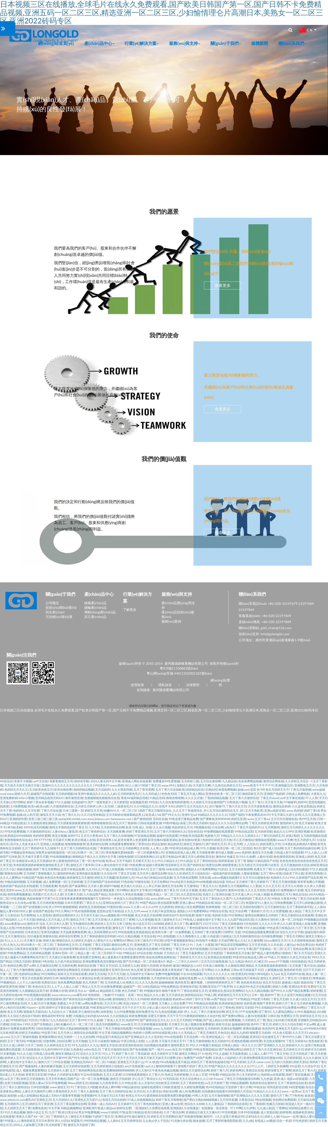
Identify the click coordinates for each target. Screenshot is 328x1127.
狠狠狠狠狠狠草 (75, 844)
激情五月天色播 (262, 852)
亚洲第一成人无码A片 (102, 1104)
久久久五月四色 (255, 890)
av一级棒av (90, 990)
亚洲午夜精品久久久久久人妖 (97, 793)
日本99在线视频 (248, 1112)
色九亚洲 (136, 970)
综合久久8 (174, 873)
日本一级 (257, 995)
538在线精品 (298, 961)
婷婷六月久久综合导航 (287, 1024)
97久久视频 (207, 848)
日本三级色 (124, 923)
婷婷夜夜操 (225, 861)
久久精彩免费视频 (192, 1087)
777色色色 (296, 1095)
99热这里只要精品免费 (184, 819)
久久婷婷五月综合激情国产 (207, 802)
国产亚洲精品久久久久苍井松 (144, 1037)
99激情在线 (141, 881)
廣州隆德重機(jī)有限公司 (170, 690)
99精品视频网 (239, 1083)
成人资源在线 (269, 1112)
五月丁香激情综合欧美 (292, 1083)
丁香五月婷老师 (307, 898)
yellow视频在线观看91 (226, 877)
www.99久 (168, 785)
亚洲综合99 (122, 1116)
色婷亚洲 (249, 1003)
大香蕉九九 (318, 793)
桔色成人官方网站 (201, 970)
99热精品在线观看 (205, 1003)
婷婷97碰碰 (111, 886)
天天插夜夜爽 (116, 831)
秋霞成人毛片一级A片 (299, 1104)
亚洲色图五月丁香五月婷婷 (151, 944)
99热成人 (189, 919)
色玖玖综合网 (16, 1007)
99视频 (197, 1020)
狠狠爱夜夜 (229, 865)
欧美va (110, 861)
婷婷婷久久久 (295, 1045)
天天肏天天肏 (273, 802)
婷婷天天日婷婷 (315, 1049)
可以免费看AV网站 (294, 1007)
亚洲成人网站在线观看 (136, 781)
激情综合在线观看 (85, 1032)
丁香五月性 (281, 1053)
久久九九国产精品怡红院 (238, 919)
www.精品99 (112, 949)
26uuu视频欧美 (110, 915)
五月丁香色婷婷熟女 (147, 1104)
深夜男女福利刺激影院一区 (53, 852)
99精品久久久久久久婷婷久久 (240, 835)
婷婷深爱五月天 (270, 844)
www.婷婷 (116, 785)
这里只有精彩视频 (16, 1083)
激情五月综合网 (172, 886)
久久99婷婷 (141, 999)
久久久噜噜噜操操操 (301, 940)
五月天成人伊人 (242, 894)
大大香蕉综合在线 (88, 978)
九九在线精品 (118, 1016)
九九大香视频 (145, 919)
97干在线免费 (248, 1011)
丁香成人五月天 (114, 1020)
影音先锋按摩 (63, 789)
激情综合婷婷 (281, 806)
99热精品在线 (205, 902)
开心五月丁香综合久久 (146, 1078)
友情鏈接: (144, 690)
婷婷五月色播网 (278, 1066)
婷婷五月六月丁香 (176, 923)
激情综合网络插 (273, 781)
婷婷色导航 (81, 781)
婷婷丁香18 (311, 810)
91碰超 (111, 1062)
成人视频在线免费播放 (199, 1024)
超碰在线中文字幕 (208, 919)
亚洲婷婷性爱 (18, 819)
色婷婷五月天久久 (16, 789)
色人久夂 (240, 940)
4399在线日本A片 (136, 869)
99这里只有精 (260, 999)
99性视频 (127, 915)
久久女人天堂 (198, 1074)
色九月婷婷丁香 (93, 982)
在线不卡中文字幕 (240, 949)
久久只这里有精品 (93, 814)
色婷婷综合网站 (29, 974)
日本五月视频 (188, 890)
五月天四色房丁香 (301, 1053)
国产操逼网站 (77, 886)
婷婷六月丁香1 (285, 1003)
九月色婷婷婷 (242, 898)
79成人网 (210, 995)
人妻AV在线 (264, 856)
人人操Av (113, 1120)
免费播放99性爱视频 (166, 781)
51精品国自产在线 (266, 861)
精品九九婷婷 (239, 1032)
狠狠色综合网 (13, 873)
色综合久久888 (194, 1104)
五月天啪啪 (79, 1041)
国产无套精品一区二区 (268, 949)
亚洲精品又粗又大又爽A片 (203, 1112)
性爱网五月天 (290, 1016)
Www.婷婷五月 (78, 1083)
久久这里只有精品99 (230, 1116)
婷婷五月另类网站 (91, 949)
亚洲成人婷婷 (304, 856)
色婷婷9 (207, 840)
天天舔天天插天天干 (172, 1041)
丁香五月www (269, 798)
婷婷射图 (316, 990)
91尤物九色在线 (180, 1120)
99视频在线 (33, 1041)
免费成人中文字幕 (69, 1003)
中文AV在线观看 (191, 974)
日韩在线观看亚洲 (149, 823)
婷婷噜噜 (285, 1112)
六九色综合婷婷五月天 (226, 785)
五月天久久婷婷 (292, 886)
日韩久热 (273, 1016)
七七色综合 (11, 915)
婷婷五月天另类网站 (164, 1116)
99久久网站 (62, 911)
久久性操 (18, 1074)
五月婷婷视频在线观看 (152, 1024)
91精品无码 (157, 798)
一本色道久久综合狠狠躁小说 (130, 898)
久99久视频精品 (304, 1011)
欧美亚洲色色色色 (131, 1045)
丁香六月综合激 (51, 810)
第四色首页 (182, 982)
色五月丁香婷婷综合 (92, 831)
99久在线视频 (166, 936)
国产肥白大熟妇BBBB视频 (71, 1028)
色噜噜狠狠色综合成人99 (20, 840)
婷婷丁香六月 (124, 1053)
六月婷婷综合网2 (68, 1074)
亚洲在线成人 (214, 1037)
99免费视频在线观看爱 (218, 831)
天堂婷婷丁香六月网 (238, 1087)
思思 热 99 (257, 789)
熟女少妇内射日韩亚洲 (281, 1020)
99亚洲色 (165, 949)
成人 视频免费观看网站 (31, 1070)
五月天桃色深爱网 (185, 877)
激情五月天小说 (50, 814)
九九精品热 (229, 781)
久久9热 (94, 827)
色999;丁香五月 (261, 1024)
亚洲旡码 (241, 974)
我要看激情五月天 (61, 781)
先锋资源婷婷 (53, 999)
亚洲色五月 (43, 1099)
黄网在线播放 (251, 1028)
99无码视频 (228, 1112)
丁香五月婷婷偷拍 (230, 923)
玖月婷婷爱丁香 (56, 1125)
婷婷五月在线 (97, 974)
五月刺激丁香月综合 (302, 965)
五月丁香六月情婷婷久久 (170, 831)
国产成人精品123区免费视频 (221, 1020)
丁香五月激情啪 (300, 789)
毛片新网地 (27, 915)
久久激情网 (255, 940)
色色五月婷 (166, 928)
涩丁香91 (265, 1011)
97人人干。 (258, 1066)
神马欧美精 (14, 827)
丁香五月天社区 (107, 965)
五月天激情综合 (274, 907)
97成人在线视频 (112, 869)
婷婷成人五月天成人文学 (52, 919)
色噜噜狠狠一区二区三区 (222, 907)
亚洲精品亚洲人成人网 (180, 852)
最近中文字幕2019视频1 (146, 890)
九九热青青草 (108, 1083)
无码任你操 (160, 819)
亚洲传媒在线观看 (88, 873)
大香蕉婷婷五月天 (64, 1091)
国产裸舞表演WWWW (215, 819)
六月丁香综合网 (174, 1112)
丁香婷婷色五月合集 (237, 953)
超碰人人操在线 (45, 970)
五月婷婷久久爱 (58, 1070)
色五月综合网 (238, 911)
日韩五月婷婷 (22, 961)
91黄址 (44, 1020)
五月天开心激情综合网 (151, 873)
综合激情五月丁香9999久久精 (281, 1037)
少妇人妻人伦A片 (158, 1007)
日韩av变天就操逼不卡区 (247, 970)
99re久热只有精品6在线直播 (153, 877)
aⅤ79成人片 (271, 957)
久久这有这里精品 (303, 806)
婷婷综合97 (170, 915)
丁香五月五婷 (126, 873)
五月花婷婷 (102, 789)
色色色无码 (168, 793)
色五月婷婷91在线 (293, 974)
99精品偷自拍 (131, 1087)
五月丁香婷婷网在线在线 (86, 1070)
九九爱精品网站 (282, 1011)
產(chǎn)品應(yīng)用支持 (178, 605)
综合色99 (115, 894)
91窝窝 (187, 1049)
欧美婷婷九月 (125, 877)
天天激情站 (191, 886)
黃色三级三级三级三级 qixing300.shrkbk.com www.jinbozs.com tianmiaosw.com (80, 819)
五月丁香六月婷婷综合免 (116, 1091)
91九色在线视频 (165, 1011)
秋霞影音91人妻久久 (259, 902)
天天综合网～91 (193, 1037)
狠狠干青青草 (265, 1003)
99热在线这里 (244, 831)
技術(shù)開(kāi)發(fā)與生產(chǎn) (61, 609)
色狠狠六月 (212, 835)
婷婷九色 (49, 940)
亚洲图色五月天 (304, 785)
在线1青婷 (292, 835)
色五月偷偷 (306, 823)
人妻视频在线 (273, 970)
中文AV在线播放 (91, 1074)
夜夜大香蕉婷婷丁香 (175, 970)
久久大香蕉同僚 (121, 789)
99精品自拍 (227, 1074)
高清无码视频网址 (107, 1024)
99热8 (275, 898)
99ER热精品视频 (95, 1120)
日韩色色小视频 (237, 802)
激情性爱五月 (179, 1045)
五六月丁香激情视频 (24, 1037)
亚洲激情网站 (47, 1037)
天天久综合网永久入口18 (195, 1078)
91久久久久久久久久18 (219, 974)
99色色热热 (23, 928)
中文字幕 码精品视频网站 (115, 1032)
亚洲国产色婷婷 (274, 793)
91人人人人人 (13, 940)
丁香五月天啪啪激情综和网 (241, 1078)
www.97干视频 (278, 961)
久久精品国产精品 (95, 894)
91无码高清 (170, 1078)
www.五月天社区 (26, 890)
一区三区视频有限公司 (149, 852)
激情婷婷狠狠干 (165, 1066)
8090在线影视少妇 (164, 1032)
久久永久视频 (161, 827)
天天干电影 (123, 861)
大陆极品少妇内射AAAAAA (90, 1016)
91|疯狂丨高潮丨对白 (128, 995)
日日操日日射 (218, 949)
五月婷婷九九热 (129, 965)
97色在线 (127, 881)
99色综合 (259, 1087)
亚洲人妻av (186, 902)
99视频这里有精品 (22, 852)
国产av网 (29, 965)
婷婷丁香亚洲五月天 (139, 831)
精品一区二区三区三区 (229, 902)
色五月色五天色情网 (148, 915)
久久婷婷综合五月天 (57, 1045)
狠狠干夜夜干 (170, 990)
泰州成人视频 (224, 852)
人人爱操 (255, 886)
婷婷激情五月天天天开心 (234, 995)
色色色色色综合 (251, 982)
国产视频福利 (28, 1066)
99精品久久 (68, 928)
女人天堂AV (146, 1083)
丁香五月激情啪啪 (198, 1041)
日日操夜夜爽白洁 (146, 856)
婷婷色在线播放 (161, 999)
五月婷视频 (34, 881)
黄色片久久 (104, 940)
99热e (51, 1074)
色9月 (257, 848)
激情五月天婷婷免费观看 (133, 978)
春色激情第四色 (284, 856)
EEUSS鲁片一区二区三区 (88, 852)
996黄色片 (102, 785)
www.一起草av (291, 1091)
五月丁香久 (256, 802)
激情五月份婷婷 (120, 1078)
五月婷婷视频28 (65, 793)
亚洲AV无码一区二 (64, 953)
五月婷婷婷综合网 (112, 827)
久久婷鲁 (249, 1108)
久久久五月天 (271, 886)
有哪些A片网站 (123, 940)
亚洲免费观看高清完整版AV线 (101, 961)
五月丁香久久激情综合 (14, 1087)
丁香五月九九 (92, 902)
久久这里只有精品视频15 (297, 995)
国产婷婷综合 (196, 865)
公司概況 (52, 603)
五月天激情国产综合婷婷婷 (101, 881)
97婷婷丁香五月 (149, 785)
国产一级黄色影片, (100, 802)
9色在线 (47, 961)
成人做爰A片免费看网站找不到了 (25, 957)
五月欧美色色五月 (41, 789)
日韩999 (104, 898)
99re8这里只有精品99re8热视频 (191, 881)
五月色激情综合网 (81, 923)
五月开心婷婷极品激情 (308, 902)
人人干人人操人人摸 (64, 986)
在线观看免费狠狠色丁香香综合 (129, 844)
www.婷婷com (159, 898)
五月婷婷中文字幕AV (140, 974)
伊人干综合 (161, 1120)
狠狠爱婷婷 (67, 978)
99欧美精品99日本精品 (105, 1007)
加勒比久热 (184, 785)
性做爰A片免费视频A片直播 (285, 890)
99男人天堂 (199, 1095)
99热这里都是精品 (205, 1049)
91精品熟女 (18, 823)
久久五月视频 (33, 999)
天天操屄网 (225, 940)
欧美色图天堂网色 (88, 957)
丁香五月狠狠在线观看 (117, 1028)
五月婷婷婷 (212, 1028)
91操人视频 (261, 894)
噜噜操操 (318, 978)
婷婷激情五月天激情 (80, 877)
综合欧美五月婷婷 (167, 1083)
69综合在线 (144, 953)
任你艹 (231, 999)
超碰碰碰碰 (166, 982)
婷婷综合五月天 (310, 1016)
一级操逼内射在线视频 (225, 873)
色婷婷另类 (219, 915)
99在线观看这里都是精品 (134, 932)
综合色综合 (195, 831)
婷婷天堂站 (300, 1062)
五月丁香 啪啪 (243, 861)
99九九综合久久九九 (85, 1045)
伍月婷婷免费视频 (308, 1003)
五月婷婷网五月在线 (135, 848)
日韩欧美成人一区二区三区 (161, 894)
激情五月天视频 (80, 1116)
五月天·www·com (258, 1062)
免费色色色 (39, 1108)
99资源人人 (11, 1120)
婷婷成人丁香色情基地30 (191, 928)
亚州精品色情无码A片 (49, 798)
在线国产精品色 (43, 911)
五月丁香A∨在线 (271, 873)
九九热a (148, 1120)
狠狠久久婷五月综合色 (295, 957)
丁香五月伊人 (179, 944)
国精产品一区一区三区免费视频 (87, 1078)
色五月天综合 (271, 982)
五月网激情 (272, 827)
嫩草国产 (195, 923)
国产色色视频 (138, 1049)
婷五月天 (232, 1011)
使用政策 (137, 685)
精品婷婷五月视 (110, 990)
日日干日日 (210, 923)
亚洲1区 (255, 1037)
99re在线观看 (173, 1037)
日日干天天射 (311, 970)
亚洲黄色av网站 (10, 1091)
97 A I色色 (204, 1053)
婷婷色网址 (237, 1070)
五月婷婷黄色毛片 (129, 793)
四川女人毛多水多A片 (24, 844)
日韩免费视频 (283, 902)
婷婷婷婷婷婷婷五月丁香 (223, 982)
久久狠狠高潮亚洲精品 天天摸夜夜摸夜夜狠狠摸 (58, 823)
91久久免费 (247, 856)
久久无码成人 (151, 793)
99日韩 (158, 940)
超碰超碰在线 (240, 1024)
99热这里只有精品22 (280, 928)
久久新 (58, 894)
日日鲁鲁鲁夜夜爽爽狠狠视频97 (76, 898)
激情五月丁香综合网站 (127, 928)
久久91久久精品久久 (164, 861)
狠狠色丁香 (289, 953)
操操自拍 (307, 982)
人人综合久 (251, 844)
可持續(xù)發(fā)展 (59, 617)
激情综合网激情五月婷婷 (261, 915)
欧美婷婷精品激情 (230, 1003)
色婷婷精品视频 (83, 789)
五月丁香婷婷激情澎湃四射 (98, 936)
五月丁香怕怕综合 (205, 861)
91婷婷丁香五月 (102, 1116)
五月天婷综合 (174, 995)
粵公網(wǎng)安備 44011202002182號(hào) (179, 673)
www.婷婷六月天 (18, 793)
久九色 (32, 1003)
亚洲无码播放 (50, 932)
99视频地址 (7, 982)
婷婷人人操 (271, 1116)
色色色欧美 (315, 1041)
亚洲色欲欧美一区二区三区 (223, 793)
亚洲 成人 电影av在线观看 (291, 1078)
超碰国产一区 (132, 986)
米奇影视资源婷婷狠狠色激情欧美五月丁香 (41, 865)
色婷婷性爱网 (41, 835)
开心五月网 (235, 844)
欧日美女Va (69, 1112)
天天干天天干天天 (133, 1007)
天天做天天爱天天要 (35, 856)
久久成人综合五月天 (303, 999)
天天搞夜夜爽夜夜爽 (73, 932)
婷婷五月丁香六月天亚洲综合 (262, 1049)
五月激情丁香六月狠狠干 (252, 881)
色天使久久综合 (131, 886)
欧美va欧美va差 (38, 806)
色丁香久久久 (71, 814)
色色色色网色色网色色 (160, 957)
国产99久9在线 (78, 1058)
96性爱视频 (296, 1087)
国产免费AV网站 (232, 1016)
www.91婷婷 (109, 1112)
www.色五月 (173, 1049)
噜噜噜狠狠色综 (101, 823)
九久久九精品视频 (257, 990)
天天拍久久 (171, 953)
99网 (239, 1108)
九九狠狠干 (51, 848)
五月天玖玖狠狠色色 (284, 819)
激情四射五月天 (252, 793)
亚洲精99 (53, 928)
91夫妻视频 (7, 1053)
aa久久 (149, 1066)
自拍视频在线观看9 (156, 1045)
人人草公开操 (151, 886)
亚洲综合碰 (223, 894)
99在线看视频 (142, 1028)
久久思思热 (44, 915)
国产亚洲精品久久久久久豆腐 (250, 1095)
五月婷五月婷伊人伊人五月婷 (94, 806)
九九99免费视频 (124, 1011)
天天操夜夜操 (31, 1049)
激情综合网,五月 (121, 944)
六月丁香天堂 (304, 928)
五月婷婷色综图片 (251, 907)
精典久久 (132, 982)
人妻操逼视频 (250, 873)
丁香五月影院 (101, 944)
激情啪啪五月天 (122, 999)
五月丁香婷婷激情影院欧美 (223, 1120)
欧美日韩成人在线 (83, 840)
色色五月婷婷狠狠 (176, 1074)
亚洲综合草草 (297, 986)
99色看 (213, 1074)
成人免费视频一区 (55, 881)
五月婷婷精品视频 (38, 953)
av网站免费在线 (92, 1003)
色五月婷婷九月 (304, 840)
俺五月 (262, 961)
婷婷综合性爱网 (69, 936)
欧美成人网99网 (109, 1087)
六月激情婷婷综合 (61, 806)
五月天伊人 (65, 1032)
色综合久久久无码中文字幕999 (46, 1058)
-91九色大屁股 (281, 1032)
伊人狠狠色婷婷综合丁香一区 (72, 861)
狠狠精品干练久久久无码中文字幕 (94, 856)
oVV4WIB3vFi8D (314, 1028)
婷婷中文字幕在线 (57, 1007)
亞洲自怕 (211, 789)
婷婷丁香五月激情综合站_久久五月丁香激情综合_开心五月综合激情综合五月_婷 (191, 810)
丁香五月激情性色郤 (115, 1049)
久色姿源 (213, 936)
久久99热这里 (128, 1083)
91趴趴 (222, 869)
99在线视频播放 (60, 856)
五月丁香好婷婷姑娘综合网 (302, 848)
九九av (274, 974)
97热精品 (243, 999)
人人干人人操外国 (28, 982)
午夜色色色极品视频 (165, 1070)
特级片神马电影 (258, 974)
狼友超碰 (199, 1120)
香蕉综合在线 (254, 1070)
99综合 (153, 802)
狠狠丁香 (25, 986)
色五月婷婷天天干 (277, 789)
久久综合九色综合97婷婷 (23, 1016)
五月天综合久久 (197, 806)
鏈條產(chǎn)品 (95, 603)
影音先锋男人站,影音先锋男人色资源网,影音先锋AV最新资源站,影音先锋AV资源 (149, 840)
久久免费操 (222, 970)
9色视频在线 (202, 827)
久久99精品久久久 (146, 806)
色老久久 (208, 894)
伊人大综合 (62, 1120)
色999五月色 (307, 819)
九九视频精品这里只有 (33, 990)
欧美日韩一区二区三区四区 (234, 848)
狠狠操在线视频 (265, 840)
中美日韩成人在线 (132, 1041)
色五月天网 (14, 1011)
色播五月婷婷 (275, 1104)
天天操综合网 (306, 1099)
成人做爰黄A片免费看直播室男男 (123, 957)
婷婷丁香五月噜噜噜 (169, 1099)
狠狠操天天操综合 (35, 1011)
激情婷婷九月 (288, 823)
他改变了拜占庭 (293, 873)
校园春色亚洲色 (303, 1112)
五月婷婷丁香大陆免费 (206, 932)
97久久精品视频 (254, 928)
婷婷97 (180, 806)
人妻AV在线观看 (255, 1016)
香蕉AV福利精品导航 (134, 798)
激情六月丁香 (279, 1095)
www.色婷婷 (294, 810)
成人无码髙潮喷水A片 (102, 932)
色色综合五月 (41, 986)
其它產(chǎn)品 (95, 617)
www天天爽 (285, 840)
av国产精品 (218, 999)
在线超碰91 (78, 802)
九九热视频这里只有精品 (242, 978)
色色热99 (268, 1028)
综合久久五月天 (90, 1053)
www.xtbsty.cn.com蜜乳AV (69, 995)
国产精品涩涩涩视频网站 (231, 944)
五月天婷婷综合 (131, 1120)
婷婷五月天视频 (104, 877)
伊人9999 (55, 907)
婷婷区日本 (51, 978)
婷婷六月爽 (279, 986)
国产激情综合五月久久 (154, 1020)
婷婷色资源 (103, 928)
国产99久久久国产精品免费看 (289, 990)
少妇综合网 (63, 1041)
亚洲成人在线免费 (304, 923)
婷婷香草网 (70, 949)
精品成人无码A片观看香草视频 (59, 1095)
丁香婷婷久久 (60, 1116)
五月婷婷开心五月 (16, 1104)
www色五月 (128, 1024)
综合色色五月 (217, 928)
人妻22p (289, 944)
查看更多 (223, 285)
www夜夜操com (15, 923)
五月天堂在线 (257, 944)
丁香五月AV (180, 949)
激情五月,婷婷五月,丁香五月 (278, 978)
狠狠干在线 (203, 915)
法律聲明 (192, 685)
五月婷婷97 (125, 1104)
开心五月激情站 (243, 840)
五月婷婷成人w (114, 982)
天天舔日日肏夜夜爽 (62, 957)
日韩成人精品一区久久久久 (239, 1045)
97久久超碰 (62, 802)
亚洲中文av (189, 814)
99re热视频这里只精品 (174, 1062)
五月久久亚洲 (112, 1074)
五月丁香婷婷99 (32, 848)
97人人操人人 (314, 852)
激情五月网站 (187, 1053)
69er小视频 (26, 798)
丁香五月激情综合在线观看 (296, 915)
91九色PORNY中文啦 (55, 1049)
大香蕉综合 (246, 1099)
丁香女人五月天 (89, 986)
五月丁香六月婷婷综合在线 (78, 848)
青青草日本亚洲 (36, 1074)
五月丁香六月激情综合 (244, 798)
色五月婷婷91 (220, 1041)
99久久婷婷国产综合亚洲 (306, 877)
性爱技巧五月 (316, 986)
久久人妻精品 (214, 1104)
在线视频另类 (138, 802)
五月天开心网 (113, 1003)
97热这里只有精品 (131, 1112)
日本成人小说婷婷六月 (227, 1058)
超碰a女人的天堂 (27, 814)
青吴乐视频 (59, 835)
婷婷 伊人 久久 (186, 1011)
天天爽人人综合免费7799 (175, 1003)
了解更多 (129, 609)
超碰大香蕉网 (155, 865)
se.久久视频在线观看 (211, 978)
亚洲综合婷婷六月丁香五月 (120, 902)
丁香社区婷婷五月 (272, 835)
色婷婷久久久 (279, 877)
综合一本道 (284, 1120)
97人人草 (311, 798)
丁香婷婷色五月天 (66, 944)
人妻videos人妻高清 (65, 831)
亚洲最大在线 (58, 990)
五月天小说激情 (98, 1041)
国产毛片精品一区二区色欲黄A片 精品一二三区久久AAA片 (161, 961)
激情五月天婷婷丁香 (81, 1125)
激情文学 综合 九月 (39, 923)
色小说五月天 (141, 923)
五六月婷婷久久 (63, 1099)
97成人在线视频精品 (140, 1099)
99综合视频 (61, 1062)
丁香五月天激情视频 (283, 881)
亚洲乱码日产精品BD (213, 890)
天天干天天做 (116, 974)
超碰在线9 (311, 932)
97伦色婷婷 (300, 1120)
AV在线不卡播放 (206, 940)
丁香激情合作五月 (109, 848)
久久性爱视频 (279, 911)
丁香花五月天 (261, 898)
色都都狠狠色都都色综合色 (101, 798)
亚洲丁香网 (235, 928)
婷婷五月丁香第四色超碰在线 (210, 1062)
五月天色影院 (213, 953)
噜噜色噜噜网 (175, 798)
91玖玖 (33, 1020)
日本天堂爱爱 (73, 902)
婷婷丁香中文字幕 (198, 999)
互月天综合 (305, 953)
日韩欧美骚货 (170, 1087)
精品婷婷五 (175, 844)
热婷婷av (178, 999)
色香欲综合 (48, 982)
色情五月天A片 (135, 1095)
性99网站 (19, 802)
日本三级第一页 (73, 810)
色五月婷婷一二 (68, 1037)
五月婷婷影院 (292, 1058)
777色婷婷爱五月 (50, 949)
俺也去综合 (300, 894)
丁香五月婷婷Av (296, 1041)
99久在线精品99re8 (268, 1007)
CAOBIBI (157, 923)
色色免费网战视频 (250, 781)
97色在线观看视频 (83, 911)
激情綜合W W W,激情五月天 (189, 1007)
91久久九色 (24, 1053)
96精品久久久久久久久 (212, 814)
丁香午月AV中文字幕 (184, 898)
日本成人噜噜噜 (213, 965)
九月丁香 (55, 1112)
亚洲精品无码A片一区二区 (88, 1062)
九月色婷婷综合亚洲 (164, 978)
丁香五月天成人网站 (191, 793)
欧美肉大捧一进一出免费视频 (171, 932)
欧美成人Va (153, 814)
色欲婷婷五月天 (182, 827)
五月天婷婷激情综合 (246, 936)
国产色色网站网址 (230, 1049)
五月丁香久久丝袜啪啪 (118, 835)
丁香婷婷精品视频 (216, 798)
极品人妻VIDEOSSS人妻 (15, 911)
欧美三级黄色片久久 (168, 919)
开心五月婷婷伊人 (248, 1074)
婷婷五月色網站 (29, 1032)
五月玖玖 (139, 1091)
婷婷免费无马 (145, 1011)
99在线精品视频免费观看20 (260, 932)
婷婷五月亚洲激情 (32, 1078)
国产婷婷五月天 (216, 844)
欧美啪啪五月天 (281, 894)
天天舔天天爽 (201, 785)
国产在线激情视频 (190, 1116)
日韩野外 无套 (231, 932)
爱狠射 (36, 961)
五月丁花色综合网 (296, 949)
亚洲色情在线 (188, 986)
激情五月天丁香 (80, 919)
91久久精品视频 (14, 1112)
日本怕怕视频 (39, 1087)
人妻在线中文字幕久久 (22, 1062)
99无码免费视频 (14, 831)
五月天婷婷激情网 (240, 869)
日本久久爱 (60, 923)
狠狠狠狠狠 (70, 907)
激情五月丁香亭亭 (82, 865)
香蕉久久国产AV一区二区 (32, 1116)
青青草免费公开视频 (310, 881)
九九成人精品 (265, 1108)
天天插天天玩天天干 (102, 1058)
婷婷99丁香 (272, 995)
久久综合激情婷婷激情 (174, 802)
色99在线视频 (199, 949)
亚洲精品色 (108, 978)
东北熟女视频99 (273, 1041)
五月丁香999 (77, 1020)
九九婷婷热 (166, 907)
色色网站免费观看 (284, 1099)
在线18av (16, 1024)
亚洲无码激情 (194, 1028)
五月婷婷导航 (263, 831)
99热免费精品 (16, 953)
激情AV (220, 856)
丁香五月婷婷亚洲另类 (263, 823)
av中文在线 (40, 781)
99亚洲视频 (17, 898)
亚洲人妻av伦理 (172, 1104)
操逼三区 (186, 823)
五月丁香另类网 (143, 789)
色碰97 (108, 995)
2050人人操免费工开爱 (28, 1125)
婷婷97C (73, 835)
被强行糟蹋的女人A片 (187, 965)
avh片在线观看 (134, 1066)
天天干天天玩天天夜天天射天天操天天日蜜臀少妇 (149, 1058)
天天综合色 (148, 936)
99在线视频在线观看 (36, 995)
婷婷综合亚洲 (86, 965)
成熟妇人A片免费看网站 (201, 869)
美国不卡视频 (23, 781)
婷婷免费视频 (137, 1016)
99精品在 (129, 953)
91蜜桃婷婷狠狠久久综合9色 (201, 1016)
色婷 (212, 1007)
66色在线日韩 (175, 869)
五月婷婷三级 (190, 781)
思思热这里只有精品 (110, 911)
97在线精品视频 (144, 835)
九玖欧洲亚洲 (9, 1032)
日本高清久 (32, 932)
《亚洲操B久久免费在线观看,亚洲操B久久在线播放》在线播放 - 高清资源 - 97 (183, 1108)
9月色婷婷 (250, 923)
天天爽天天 (176, 1024)
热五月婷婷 (200, 823)
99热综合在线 (218, 911)
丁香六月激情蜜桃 (22, 970)
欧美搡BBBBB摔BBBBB (118, 1070)
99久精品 (186, 861)
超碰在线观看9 (100, 970)
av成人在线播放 (28, 1095)
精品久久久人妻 (154, 995)
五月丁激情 (157, 869)
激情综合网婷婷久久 (66, 915)
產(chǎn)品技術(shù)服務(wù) (177, 614)
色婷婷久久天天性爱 (26, 810)
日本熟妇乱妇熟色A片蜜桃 (299, 844)
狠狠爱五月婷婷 (260, 1032)
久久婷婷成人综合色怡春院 (290, 869)
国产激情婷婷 (142, 819)
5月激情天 (304, 978)
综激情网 (49, 1041)
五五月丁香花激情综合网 (70, 1104)
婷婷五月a (75, 990)
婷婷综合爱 (124, 1108)
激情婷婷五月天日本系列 (37, 1120)
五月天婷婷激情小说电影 (107, 1066)
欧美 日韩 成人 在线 (138, 827)
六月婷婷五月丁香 (253, 1020)
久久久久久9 (267, 923)
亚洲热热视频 (240, 1041)
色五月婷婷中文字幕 (164, 1053)
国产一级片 (156, 1049)
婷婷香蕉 (106, 1011)
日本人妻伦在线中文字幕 (111, 865)
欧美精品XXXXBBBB (17, 835)
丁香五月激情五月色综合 (213, 1032)
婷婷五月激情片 (194, 844)
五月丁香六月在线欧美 (170, 789)
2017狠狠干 (216, 806)
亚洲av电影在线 (274, 810)
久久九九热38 (148, 982)
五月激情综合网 (47, 965)
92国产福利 (236, 814)
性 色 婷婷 (150, 928)
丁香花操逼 (142, 1053)
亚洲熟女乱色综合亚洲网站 (226, 990)
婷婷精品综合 (195, 789)
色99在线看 (186, 915)
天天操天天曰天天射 (111, 1095)
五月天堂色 (99, 919)
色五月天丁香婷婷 (124, 823)
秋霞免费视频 (227, 789)
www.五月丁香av (258, 819)
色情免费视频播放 (19, 894)
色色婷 (63, 886)
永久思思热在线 (191, 894)
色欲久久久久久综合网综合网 (228, 823)
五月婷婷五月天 (293, 1049)
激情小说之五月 (37, 1112)
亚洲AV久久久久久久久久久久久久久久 (67, 785)
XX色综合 (6, 781)
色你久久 (251, 961)
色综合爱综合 (305, 944)
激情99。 (209, 1116)
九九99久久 (93, 869)
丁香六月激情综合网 (211, 1011)
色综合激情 (158, 844)
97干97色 (44, 840)
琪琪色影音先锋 (277, 1087)
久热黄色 (76, 1049)
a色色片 (230, 827)
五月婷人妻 (95, 886)
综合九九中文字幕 (291, 932)
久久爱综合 (154, 1091)
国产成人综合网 (273, 848)
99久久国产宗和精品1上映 (42, 1024)
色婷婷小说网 (142, 1032)
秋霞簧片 (77, 1120)
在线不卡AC (167, 806)
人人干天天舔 (26, 919)
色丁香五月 (171, 890)
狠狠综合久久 (65, 940)
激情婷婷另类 (292, 970)
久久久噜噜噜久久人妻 (191, 936)
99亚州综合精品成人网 (184, 848)
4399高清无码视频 (35, 827)
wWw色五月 (92, 1049)
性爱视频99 (88, 1095)
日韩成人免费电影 (297, 793)
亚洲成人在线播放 (52, 844)
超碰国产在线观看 (42, 793)
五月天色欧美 (254, 810)
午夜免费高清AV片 (257, 814)
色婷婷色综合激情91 (263, 1083)
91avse (218, 1078)
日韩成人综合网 (43, 1053)
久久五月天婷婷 (180, 1020)
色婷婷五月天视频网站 (233, 886)
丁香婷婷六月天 (258, 911)
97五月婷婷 (238, 1062)
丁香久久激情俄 (88, 1091)
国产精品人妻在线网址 (266, 953)
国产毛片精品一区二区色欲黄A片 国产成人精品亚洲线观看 (76, 890)
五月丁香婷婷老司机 (299, 907)
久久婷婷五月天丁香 (17, 1108)
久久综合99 (108, 873)
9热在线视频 (263, 1099)
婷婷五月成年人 (85, 940)
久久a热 (248, 1120)
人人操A (319, 907)
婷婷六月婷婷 (149, 965)
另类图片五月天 (42, 894)
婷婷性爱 (256, 1041)
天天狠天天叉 (141, 861)
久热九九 (13, 944)
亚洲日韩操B (152, 970)
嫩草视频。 (198, 982)
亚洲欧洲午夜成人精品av (99, 1108)
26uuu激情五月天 (275, 940)
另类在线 (204, 877)
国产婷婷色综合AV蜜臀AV (80, 999)
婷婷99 (302, 802)
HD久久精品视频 (128, 936)
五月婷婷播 (75, 881)
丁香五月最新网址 (191, 953)
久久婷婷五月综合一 (298, 781)
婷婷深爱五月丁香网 (278, 1070)
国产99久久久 (171, 814)
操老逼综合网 (313, 1095)
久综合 (320, 840)
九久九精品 (236, 961)
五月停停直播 (228, 1099)
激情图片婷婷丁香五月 (192, 1066)
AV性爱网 (39, 928)
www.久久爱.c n (133, 907)
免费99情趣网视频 (167, 974)
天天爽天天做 (32, 940)
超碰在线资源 (79, 1007)
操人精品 (295, 911)
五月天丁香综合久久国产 (216, 898)
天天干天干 (174, 1016)
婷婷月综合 (223, 1024)
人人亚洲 (151, 1041)
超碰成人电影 (290, 982)
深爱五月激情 (156, 1016)
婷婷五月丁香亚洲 (41, 1104)
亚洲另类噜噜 (314, 873)
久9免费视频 (18, 806)
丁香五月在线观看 (30, 978)
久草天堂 (6, 865)
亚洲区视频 (302, 831)
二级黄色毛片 (123, 806)
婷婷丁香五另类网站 (46, 869)
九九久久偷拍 (311, 1058)
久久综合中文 (310, 1066)
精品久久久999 (283, 831)
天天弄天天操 (89, 915)
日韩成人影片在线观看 (288, 852)
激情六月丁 (45, 1062)
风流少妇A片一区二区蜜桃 (140, 1003)
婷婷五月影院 (244, 1007)
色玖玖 (4, 844)
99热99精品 (170, 823)
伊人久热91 (143, 1070)
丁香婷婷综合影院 (236, 1104)
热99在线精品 (215, 1087)
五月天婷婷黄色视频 (50, 902)
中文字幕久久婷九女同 (286, 814)
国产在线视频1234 (35, 907)
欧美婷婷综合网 (97, 844)
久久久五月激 (194, 798)
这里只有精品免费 (72, 869)
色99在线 (98, 861)
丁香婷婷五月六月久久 (191, 957)
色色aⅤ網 (105, 999)
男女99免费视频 (88, 1112)
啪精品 (114, 1041)
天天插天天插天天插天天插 (22, 785)
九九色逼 (266, 1078)
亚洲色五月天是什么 (288, 1028)
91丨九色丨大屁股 (202, 944)
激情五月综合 (109, 1045)
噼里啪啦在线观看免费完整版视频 (169, 1095)
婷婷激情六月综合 (240, 1091)
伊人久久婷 (284, 923)
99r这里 (295, 1066)
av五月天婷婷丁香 (216, 1083)
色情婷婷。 (95, 995)
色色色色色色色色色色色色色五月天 (303, 861)
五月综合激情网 (210, 781)
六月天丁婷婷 (33, 1045)
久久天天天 (299, 1032)
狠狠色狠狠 (125, 856)
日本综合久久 (254, 1116)
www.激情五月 (59, 1087)
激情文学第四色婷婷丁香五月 (68, 827)
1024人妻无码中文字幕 (105, 781)
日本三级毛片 (143, 940)
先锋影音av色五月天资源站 (33, 861)
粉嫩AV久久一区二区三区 (121, 810)
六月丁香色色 (225, 1007)
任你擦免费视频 (271, 936)
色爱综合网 (213, 865)
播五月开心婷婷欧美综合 (198, 856)
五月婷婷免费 (67, 965)
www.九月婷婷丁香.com (168, 1028)
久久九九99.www (136, 911)
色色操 (157, 953)
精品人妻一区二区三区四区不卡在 (100, 953)
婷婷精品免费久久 (301, 1108)
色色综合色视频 (54, 877)
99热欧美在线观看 (191, 835)
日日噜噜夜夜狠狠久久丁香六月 (142, 1074)
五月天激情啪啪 (219, 1095)
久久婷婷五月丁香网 (121, 919)
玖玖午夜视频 (47, 1003)
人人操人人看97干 (260, 1053)
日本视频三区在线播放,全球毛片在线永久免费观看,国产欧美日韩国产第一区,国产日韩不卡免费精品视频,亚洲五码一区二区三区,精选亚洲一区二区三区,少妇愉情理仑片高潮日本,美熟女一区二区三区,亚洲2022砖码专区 (159, 710)
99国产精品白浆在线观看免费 (158, 902)
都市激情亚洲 (74, 798)
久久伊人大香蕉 (314, 886)
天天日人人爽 (86, 928)
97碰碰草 (290, 802)
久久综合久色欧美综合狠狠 (140, 949)
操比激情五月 (140, 1116)
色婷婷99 (132, 1020)
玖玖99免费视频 (55, 1083)
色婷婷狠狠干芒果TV (40, 898)
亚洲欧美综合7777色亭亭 (215, 986)
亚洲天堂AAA (120, 970)
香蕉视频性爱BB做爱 (119, 852)
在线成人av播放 (265, 1120)
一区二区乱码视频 (236, 1037)
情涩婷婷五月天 (175, 865)
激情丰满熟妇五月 (67, 1053)
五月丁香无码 (16, 1041)
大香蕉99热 (288, 898)
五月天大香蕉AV (91, 835)
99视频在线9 (152, 990)
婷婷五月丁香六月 (304, 1070)
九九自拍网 (87, 1037)
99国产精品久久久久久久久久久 (229, 1066)
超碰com (243, 789)
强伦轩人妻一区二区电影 (286, 919)
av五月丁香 (11, 1078)
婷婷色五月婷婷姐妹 (92, 907)
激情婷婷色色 (66, 873)
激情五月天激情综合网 (194, 1070)
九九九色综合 (59, 1020)
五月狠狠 (85, 944)
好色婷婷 (166, 965)
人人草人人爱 (159, 848)
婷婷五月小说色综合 (195, 873)
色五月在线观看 (260, 986)
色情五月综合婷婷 (114, 1099)
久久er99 (151, 907)
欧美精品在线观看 (219, 957)
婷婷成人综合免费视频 (189, 907)
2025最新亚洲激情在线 (42, 936)
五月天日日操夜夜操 (214, 961)
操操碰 (93, 1083)
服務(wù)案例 (171, 621)
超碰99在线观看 (167, 835)
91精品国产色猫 (32, 877)
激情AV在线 (235, 890)
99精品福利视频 (14, 881)
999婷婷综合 (18, 1020)
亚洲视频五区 (284, 785)
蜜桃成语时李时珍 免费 (56, 1016)
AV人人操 (131, 785)
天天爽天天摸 (73, 894)
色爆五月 (232, 856)
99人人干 (108, 1053)
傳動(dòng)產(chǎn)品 (100, 612)
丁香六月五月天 (236, 806)
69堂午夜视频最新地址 (179, 940)
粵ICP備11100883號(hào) (179, 668)
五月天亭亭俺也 (55, 1078)
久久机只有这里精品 (162, 911)
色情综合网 (14, 965)
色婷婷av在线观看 (272, 1074)
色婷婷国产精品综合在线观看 (19, 886)
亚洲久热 (95, 1028)
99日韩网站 (235, 915)
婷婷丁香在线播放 (297, 1074)
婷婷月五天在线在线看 (72, 974)
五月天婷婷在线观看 (76, 1066)
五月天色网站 (160, 881)
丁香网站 (282, 1108)
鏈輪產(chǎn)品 (95, 607)
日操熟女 (226, 936)
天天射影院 (121, 802)
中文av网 (309, 1024)
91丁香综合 (78, 1087)
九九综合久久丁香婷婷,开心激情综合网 (73, 1011)
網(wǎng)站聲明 (220, 682)
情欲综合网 (170, 1091)
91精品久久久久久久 (266, 1091)
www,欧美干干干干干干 (258, 785)
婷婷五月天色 (93, 810)
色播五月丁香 (262, 869)
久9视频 (92, 1087)
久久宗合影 (275, 944)
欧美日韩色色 (153, 1112)
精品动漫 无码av (223, 881)
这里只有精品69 (169, 856)
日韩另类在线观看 (25, 949)
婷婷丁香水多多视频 (40, 802)
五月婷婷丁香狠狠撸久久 (39, 873)
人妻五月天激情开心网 (36, 1091)
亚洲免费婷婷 (9, 798)
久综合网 (217, 827)
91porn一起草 (35, 1007)
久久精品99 (241, 986)
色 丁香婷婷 (257, 1104)
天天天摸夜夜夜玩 (259, 806)
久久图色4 (262, 919)
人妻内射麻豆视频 (50, 1066)
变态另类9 (6, 890)
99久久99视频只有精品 (205, 1045)
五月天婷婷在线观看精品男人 (125, 814)
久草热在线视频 (132, 894)
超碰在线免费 (187, 978)
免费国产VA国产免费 (197, 1058)
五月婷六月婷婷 (281, 1062)
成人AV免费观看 (189, 1091)
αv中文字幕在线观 (292, 798)
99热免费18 (136, 865)
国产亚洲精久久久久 (271, 1045)
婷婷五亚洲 (238, 819)
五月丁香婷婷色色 (192, 1083)
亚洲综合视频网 (231, 1028)
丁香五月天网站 (293, 936)
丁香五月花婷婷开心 (250, 827)
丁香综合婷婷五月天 (194, 990)
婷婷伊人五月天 (105, 923)
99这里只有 (48, 1032)
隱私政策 (165, 685)
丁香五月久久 (208, 886)
